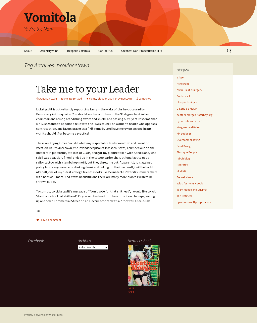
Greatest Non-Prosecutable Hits (141, 51)
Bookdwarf (183, 96)
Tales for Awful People (190, 183)
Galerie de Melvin (187, 108)
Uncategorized (73, 98)
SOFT (131, 292)
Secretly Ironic (185, 177)
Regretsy (182, 165)
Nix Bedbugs (184, 133)
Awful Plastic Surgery (189, 90)
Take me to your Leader (87, 89)
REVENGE (182, 171)
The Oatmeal (184, 196)
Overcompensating (188, 140)
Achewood (183, 83)
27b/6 (180, 77)
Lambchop (145, 98)
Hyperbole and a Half (189, 121)
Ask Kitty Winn (49, 51)
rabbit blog (183, 158)
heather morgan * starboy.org (195, 115)
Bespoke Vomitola (78, 51)
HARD (131, 288)
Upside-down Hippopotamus (194, 202)
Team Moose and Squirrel (192, 189)
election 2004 (106, 98)
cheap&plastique (187, 102)
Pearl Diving (184, 146)
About (28, 51)
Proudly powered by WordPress (43, 315)
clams (92, 98)
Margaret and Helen (188, 127)
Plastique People (187, 152)
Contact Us (105, 51)
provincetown (123, 98)
